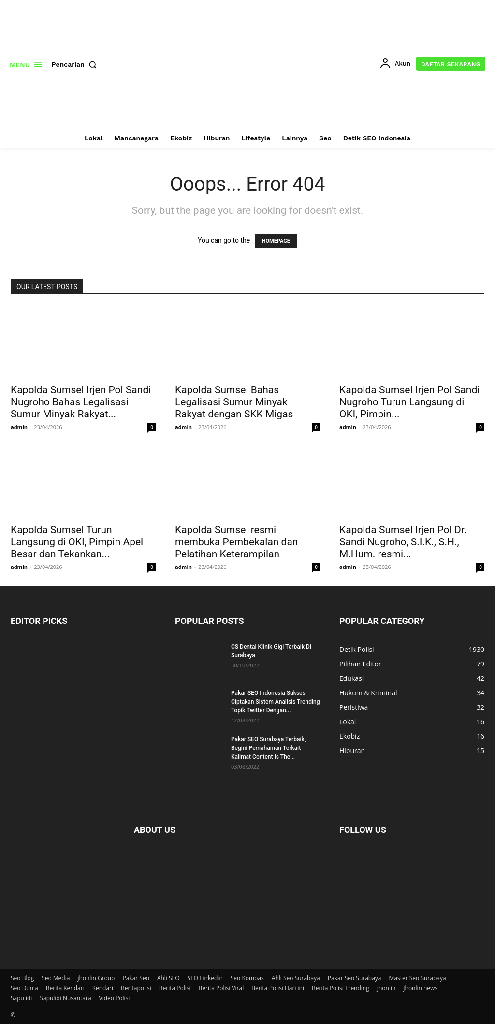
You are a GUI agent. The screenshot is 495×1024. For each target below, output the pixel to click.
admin (19, 426)
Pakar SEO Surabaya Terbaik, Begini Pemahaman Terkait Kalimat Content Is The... (268, 748)
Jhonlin (386, 988)
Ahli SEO (168, 978)
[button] (76, 64)
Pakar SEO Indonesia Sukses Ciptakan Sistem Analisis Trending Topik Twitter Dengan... (275, 702)
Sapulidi (21, 998)
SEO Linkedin (205, 978)
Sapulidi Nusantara (65, 998)
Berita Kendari (65, 988)
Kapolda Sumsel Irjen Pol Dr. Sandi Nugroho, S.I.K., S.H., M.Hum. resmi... (402, 542)
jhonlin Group (96, 978)
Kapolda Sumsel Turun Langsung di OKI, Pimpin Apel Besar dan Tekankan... (77, 542)
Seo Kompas (247, 978)
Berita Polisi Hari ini (277, 988)
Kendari (102, 988)
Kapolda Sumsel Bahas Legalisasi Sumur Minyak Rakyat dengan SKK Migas (234, 402)
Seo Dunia (24, 988)
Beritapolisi (136, 988)
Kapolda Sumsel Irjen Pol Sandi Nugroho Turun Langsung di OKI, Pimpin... (409, 402)
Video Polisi (114, 998)
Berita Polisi (175, 988)
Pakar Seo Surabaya (354, 978)
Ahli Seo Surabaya (296, 978)
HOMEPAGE (276, 241)
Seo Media (56, 978)
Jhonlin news (420, 988)
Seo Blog (22, 978)
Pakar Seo (135, 978)
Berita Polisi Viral (221, 988)
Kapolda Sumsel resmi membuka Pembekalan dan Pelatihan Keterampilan (236, 542)
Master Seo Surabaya (417, 978)
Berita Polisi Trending (340, 988)
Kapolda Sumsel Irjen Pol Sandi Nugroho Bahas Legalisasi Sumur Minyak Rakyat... (81, 402)
